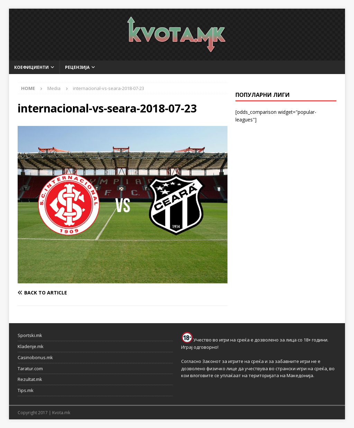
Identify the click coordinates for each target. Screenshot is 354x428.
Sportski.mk (30, 335)
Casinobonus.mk (35, 357)
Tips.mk (26, 390)
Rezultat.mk (30, 379)
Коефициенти (31, 67)
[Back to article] (69, 292)
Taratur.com (30, 368)
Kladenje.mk (31, 346)
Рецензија (77, 67)
